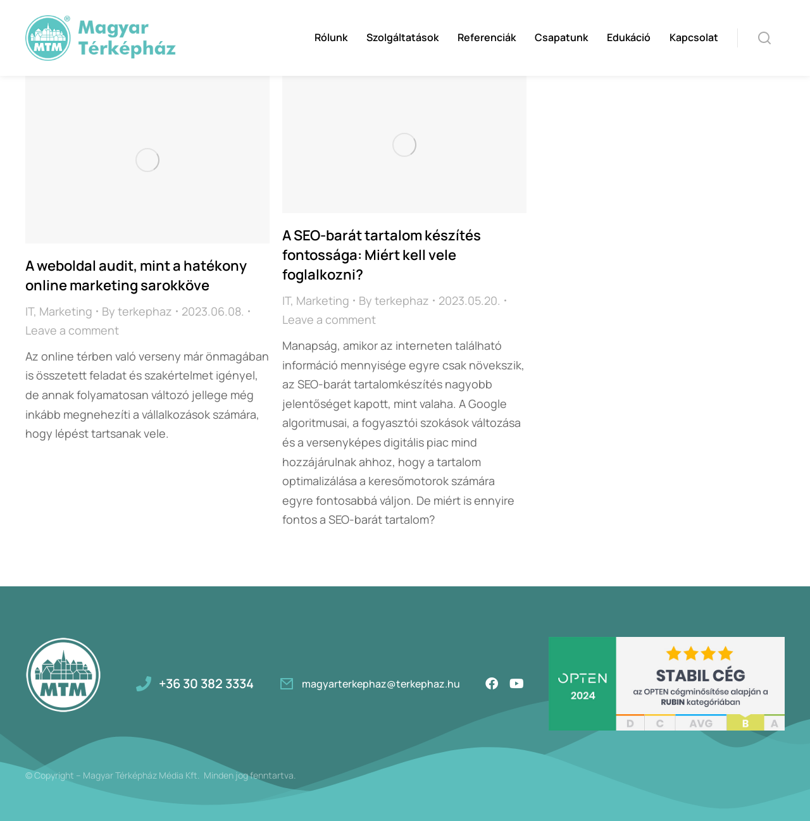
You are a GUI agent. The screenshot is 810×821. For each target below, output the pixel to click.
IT (29, 311)
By (137, 311)
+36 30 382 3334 (206, 683)
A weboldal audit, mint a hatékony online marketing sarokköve (136, 275)
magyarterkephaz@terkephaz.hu (381, 684)
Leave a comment (72, 330)
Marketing (65, 311)
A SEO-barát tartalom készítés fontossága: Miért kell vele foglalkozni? (381, 255)
